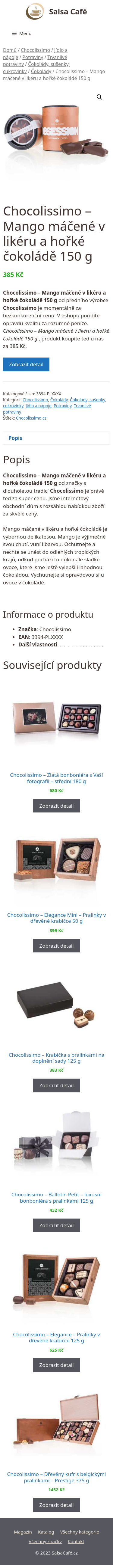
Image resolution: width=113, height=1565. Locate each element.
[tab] (56, 438)
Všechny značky (45, 1541)
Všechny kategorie (79, 1532)
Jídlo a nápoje (39, 405)
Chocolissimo (35, 50)
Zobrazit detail (26, 364)
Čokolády (41, 71)
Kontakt (76, 1541)
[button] (99, 97)
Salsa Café (68, 11)
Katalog (46, 1532)
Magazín (23, 1532)
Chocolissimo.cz (31, 418)
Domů (10, 50)
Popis (15, 438)
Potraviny (32, 57)
